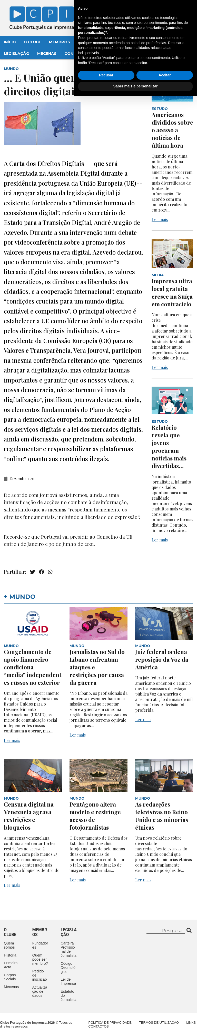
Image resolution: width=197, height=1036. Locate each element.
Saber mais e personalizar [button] (135, 1026)
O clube (10, 932)
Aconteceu (117, 42)
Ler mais (160, 219)
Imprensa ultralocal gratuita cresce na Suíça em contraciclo (172, 292)
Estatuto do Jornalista (68, 995)
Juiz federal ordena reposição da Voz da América (161, 659)
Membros (59, 42)
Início (10, 42)
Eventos (87, 42)
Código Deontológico (68, 967)
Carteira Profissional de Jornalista (68, 949)
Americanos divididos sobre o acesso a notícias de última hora (172, 130)
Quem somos (9, 945)
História (10, 955)
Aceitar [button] (165, 1015)
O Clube (32, 42)
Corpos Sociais (10, 977)
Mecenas (46, 53)
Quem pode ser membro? (40, 959)
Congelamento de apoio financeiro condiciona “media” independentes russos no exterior (32, 667)
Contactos (77, 53)
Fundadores (40, 945)
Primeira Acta (11, 965)
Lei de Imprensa (68, 981)
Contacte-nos (173, 9)
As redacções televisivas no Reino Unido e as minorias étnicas (161, 815)
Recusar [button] (106, 1015)
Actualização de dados (39, 991)
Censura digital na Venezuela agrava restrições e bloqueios (29, 815)
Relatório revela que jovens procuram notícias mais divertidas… (169, 447)
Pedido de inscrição (39, 975)
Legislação (16, 53)
